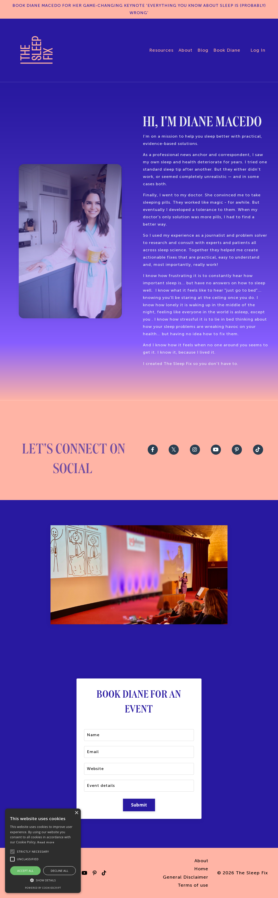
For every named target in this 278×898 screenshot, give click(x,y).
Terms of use (193, 885)
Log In (257, 50)
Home (201, 869)
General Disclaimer (185, 877)
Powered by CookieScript (43, 888)
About (185, 50)
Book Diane (226, 50)
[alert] (43, 851)
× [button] (76, 813)
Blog (202, 50)
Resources (161, 50)
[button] (43, 880)
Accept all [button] (25, 871)
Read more (45, 842)
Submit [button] (139, 805)
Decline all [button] (59, 871)
